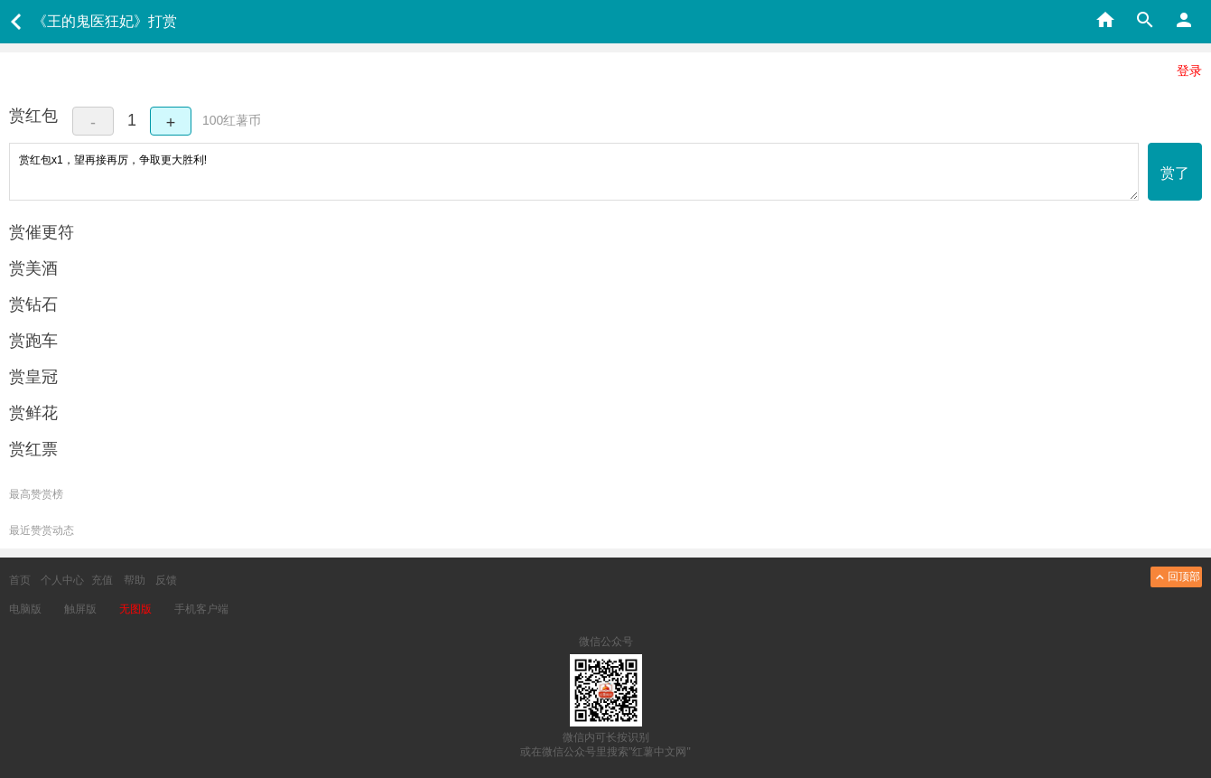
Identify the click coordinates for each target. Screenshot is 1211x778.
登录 (1189, 70)
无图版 (135, 609)
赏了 (1174, 173)
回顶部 (1176, 577)
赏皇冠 (33, 377)
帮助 (134, 580)
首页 (20, 580)
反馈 (166, 580)
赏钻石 (33, 304)
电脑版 (25, 609)
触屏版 (80, 609)
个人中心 (62, 580)
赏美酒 (33, 268)
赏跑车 (33, 341)
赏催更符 (41, 232)
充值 (102, 580)
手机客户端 (201, 609)
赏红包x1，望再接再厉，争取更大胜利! (574, 172)
